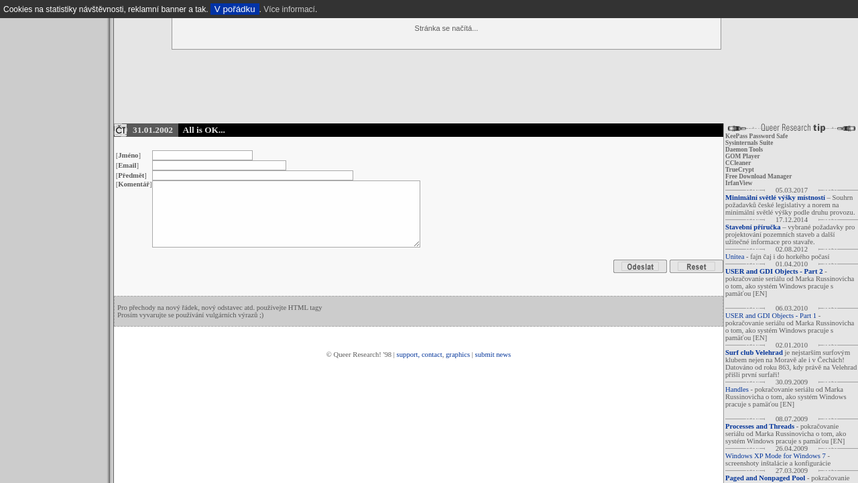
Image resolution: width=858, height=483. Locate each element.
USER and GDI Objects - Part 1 (770, 315)
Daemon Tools (744, 149)
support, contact (419, 354)
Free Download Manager (758, 176)
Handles (737, 389)
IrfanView (739, 183)
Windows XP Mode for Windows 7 (775, 456)
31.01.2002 (153, 130)
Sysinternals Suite (749, 143)
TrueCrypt (739, 169)
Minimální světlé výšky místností (775, 197)
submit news (493, 354)
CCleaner (738, 163)
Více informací (289, 9)
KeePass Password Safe (756, 136)
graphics (458, 354)
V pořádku (234, 9)
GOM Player (742, 156)
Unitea (734, 256)
